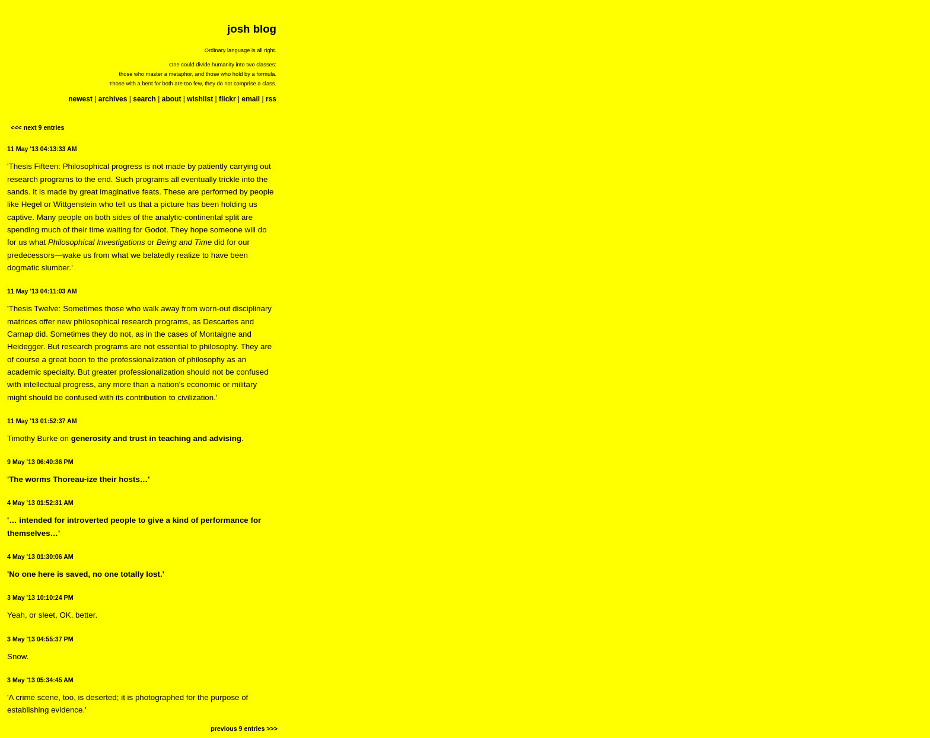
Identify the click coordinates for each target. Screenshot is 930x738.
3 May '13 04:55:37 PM (40, 639)
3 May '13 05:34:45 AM (40, 679)
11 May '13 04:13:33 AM (42, 148)
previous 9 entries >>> (244, 728)
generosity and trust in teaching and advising (156, 438)
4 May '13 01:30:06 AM (40, 556)
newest (80, 99)
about (171, 99)
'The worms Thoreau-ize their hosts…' (78, 479)
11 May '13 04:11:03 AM (42, 291)
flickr (227, 99)
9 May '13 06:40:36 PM (40, 461)
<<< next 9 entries (37, 127)
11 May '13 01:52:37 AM (42, 420)
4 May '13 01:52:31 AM (40, 502)
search (144, 99)
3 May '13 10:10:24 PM (40, 597)
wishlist (200, 99)
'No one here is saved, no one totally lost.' (85, 574)
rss (271, 99)
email (250, 99)
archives (113, 99)
